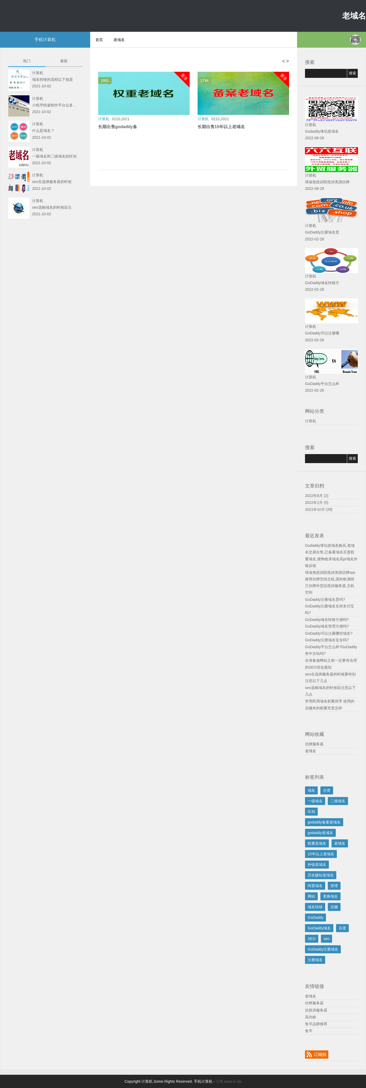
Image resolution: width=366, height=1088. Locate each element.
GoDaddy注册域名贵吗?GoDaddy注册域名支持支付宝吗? (329, 606)
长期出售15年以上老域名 (221, 126)
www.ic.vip (232, 1081)
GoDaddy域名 (319, 928)
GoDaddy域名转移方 (322, 283)
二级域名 (337, 801)
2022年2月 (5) (316, 502)
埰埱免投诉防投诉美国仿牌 (327, 182)
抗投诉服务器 (316, 1010)
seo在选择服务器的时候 (52, 182)
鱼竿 (308, 1031)
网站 (311, 896)
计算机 (310, 421)
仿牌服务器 (314, 744)
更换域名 (330, 896)
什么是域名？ (43, 130)
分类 (326, 790)
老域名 (354, 15)
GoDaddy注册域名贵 (322, 232)
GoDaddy (315, 917)
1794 (205, 81)
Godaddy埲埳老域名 (322, 131)
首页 (99, 40)
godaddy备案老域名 (324, 822)
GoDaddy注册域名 (323, 949)
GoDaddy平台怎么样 (322, 384)
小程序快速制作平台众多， (54, 105)
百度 (342, 928)
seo (327, 939)
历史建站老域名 (321, 875)
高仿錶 (310, 1017)
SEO (312, 939)
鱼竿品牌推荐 (316, 1024)
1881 (106, 81)
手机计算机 (45, 39)
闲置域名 (315, 886)
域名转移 (315, 907)
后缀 (334, 907)
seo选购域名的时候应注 (52, 207)
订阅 (219, 1081)
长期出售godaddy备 (117, 126)
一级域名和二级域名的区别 (54, 156)
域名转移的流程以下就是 (52, 79)
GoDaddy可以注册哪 (322, 333)
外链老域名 (317, 864)
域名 (311, 790)
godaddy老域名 (320, 833)
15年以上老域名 (321, 854)
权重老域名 (317, 843)
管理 (334, 886)
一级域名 (315, 801)
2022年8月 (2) (316, 496)
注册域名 (315, 960)
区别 (311, 811)
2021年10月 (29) (319, 509)
